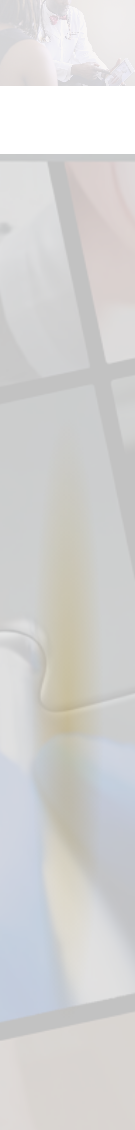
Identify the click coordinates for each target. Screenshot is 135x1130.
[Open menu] (129, 5)
